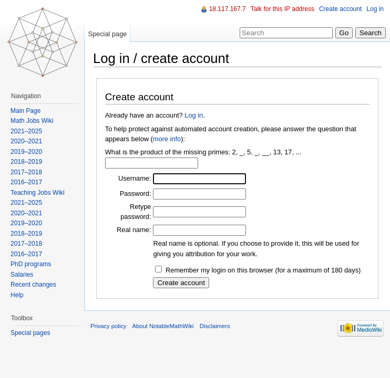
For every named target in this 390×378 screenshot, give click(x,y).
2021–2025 (26, 131)
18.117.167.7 (227, 9)
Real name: (134, 230)
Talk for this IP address (282, 9)
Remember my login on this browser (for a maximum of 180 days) (263, 270)
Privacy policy (108, 326)
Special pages (30, 333)
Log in (193, 115)
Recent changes (33, 284)
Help (17, 295)
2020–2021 (26, 141)
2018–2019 (26, 161)
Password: (135, 193)
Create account (340, 9)
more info (167, 139)
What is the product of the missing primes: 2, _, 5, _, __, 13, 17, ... (203, 152)
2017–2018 (26, 172)
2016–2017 (26, 182)
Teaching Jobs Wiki (38, 192)
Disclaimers (215, 326)
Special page (107, 34)
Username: (134, 178)
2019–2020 (26, 151)
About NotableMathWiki (163, 326)
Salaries (22, 274)
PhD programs (31, 264)
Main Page (25, 110)
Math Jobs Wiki (32, 120)
